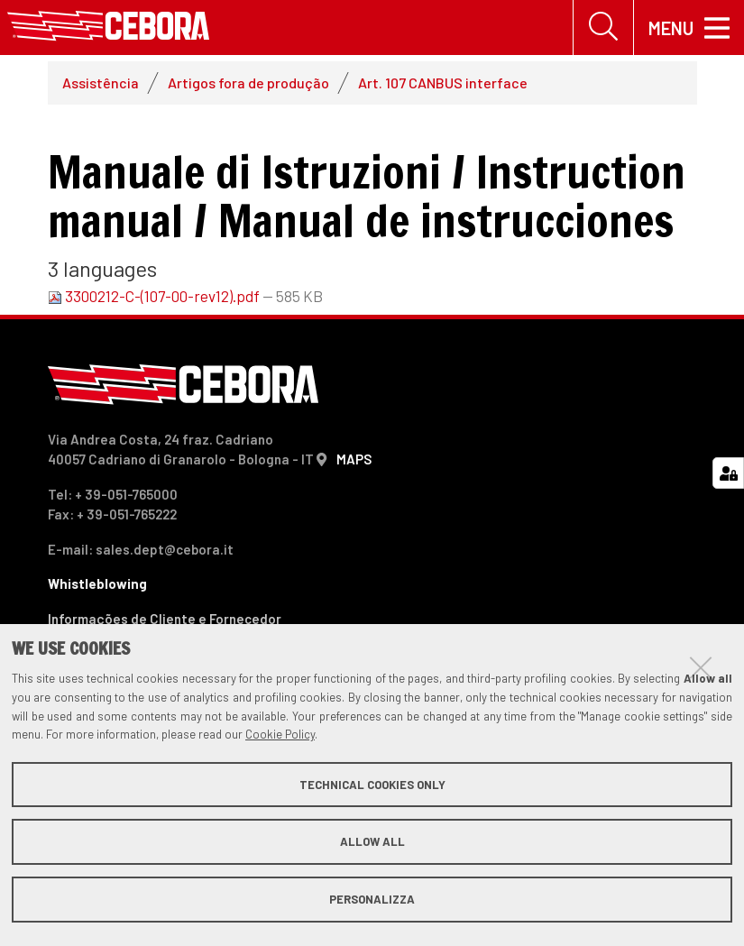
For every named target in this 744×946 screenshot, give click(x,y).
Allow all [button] (372, 841)
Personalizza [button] (372, 899)
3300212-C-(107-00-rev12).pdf (155, 296)
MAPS (354, 459)
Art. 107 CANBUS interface (443, 82)
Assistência (100, 82)
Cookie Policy (280, 734)
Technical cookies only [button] (372, 784)
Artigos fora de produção (248, 82)
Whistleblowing (97, 583)
